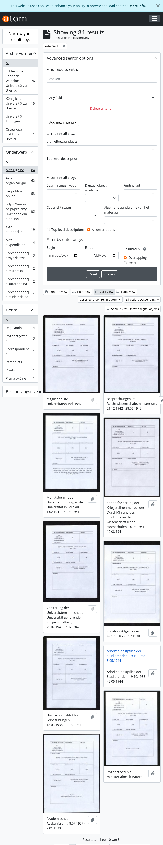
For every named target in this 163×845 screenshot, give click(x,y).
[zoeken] (102, 79)
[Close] (158, 5)
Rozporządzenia (20, 338)
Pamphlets (20, 363)
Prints (20, 371)
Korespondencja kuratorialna (20, 281)
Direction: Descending (141, 299)
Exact (132, 263)
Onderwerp (16, 152)
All (7, 63)
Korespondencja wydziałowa (20, 255)
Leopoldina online (20, 193)
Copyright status (59, 207)
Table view (125, 292)
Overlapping (137, 257)
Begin (51, 247)
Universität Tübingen (20, 118)
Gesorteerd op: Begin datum (99, 299)
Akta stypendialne (20, 242)
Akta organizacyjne (20, 180)
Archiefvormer (19, 53)
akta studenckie (20, 229)
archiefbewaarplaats (62, 141)
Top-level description (62, 158)
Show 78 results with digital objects (133, 309)
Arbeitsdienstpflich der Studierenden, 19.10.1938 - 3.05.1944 (68, 646)
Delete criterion (102, 108)
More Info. (137, 6)
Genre (11, 310)
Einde (89, 247)
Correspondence (20, 351)
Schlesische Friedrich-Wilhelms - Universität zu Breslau (20, 81)
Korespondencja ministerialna (20, 294)
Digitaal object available (96, 187)
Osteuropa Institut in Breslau (20, 134)
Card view (104, 292)
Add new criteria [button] (61, 122)
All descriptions (103, 229)
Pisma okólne (20, 379)
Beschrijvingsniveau (22, 391)
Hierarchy (81, 292)
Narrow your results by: (20, 36)
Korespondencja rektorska (20, 268)
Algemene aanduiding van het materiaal (126, 210)
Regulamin (20, 328)
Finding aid (132, 185)
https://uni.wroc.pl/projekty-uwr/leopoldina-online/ (20, 211)
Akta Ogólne (20, 171)
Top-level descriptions (68, 229)
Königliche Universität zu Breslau (20, 103)
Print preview (56, 292)
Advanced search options (70, 58)
